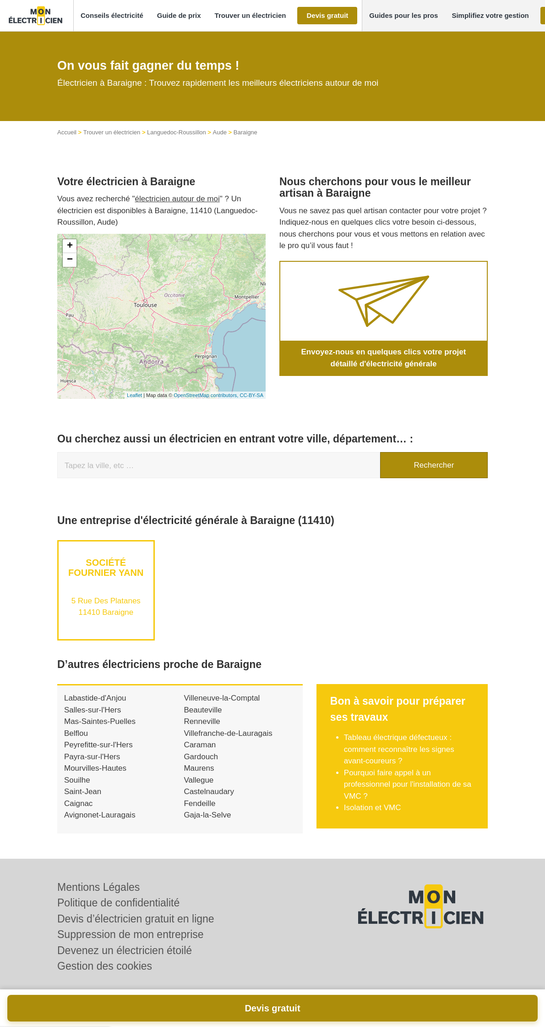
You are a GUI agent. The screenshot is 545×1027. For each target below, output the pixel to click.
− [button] (70, 260)
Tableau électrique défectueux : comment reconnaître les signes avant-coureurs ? (399, 749)
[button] (112, 15)
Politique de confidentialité (118, 903)
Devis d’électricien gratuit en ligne (135, 919)
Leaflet (134, 395)
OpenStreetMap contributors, (207, 395)
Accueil (66, 132)
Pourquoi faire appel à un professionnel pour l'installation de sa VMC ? (407, 784)
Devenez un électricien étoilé (124, 950)
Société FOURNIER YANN (105, 568)
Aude (220, 132)
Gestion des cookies (104, 966)
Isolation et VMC (372, 807)
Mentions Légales (98, 887)
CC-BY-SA (251, 395)
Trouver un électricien (112, 132)
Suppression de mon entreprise (130, 934)
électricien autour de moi (177, 198)
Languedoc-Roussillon (176, 132)
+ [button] (70, 246)
